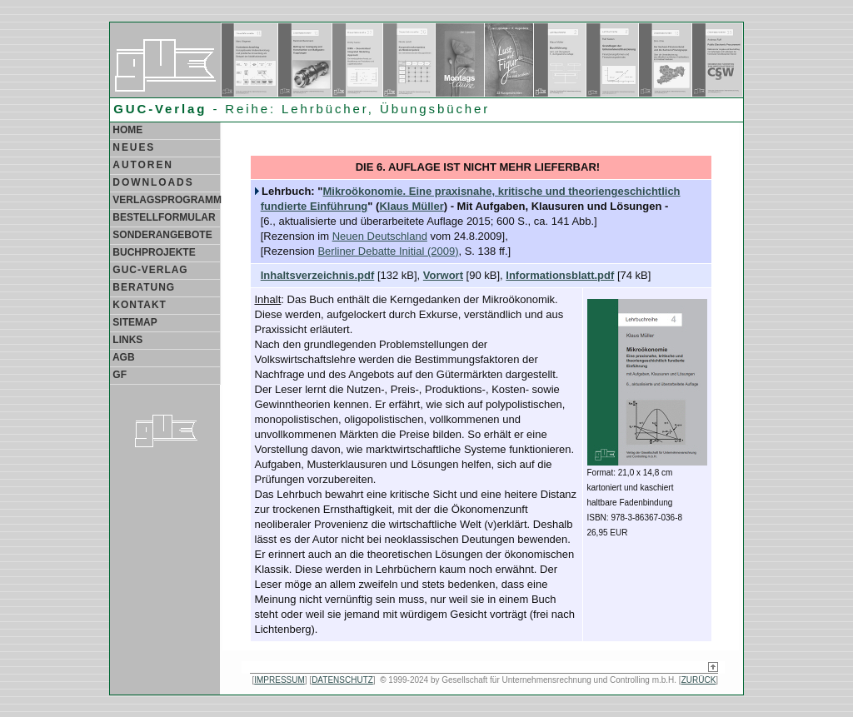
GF (118, 375)
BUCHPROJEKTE (153, 252)
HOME (126, 130)
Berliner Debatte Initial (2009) (387, 251)
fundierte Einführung (314, 206)
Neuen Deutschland (379, 236)
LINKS (126, 340)
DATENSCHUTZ (342, 680)
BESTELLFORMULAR (163, 217)
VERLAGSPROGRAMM (165, 200)
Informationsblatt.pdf (560, 275)
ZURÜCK (698, 680)
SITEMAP (133, 322)
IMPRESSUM (279, 680)
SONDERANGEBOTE (161, 235)
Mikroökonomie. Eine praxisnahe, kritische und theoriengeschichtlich (501, 191)
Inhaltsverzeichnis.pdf (318, 275)
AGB (122, 357)
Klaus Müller (411, 206)
